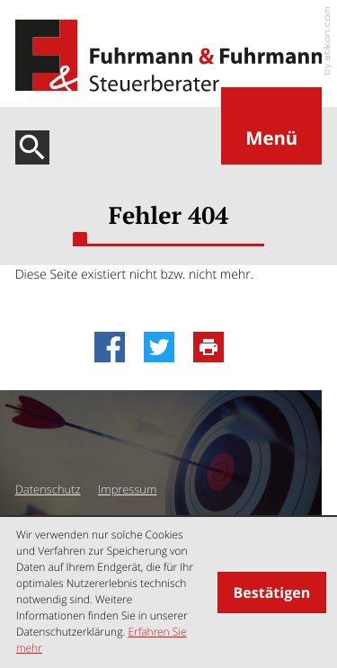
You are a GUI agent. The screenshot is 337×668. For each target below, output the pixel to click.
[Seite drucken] (213, 347)
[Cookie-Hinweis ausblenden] (271, 592)
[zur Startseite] (169, 56)
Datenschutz (48, 489)
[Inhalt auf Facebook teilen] (114, 347)
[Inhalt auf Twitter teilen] (164, 347)
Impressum (127, 489)
